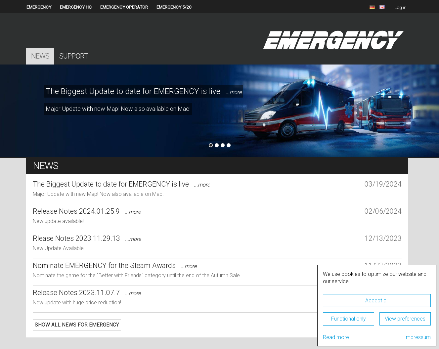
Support (73, 56)
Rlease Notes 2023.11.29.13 (87, 238)
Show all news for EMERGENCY (77, 325)
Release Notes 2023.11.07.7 (87, 292)
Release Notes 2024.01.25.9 (87, 211)
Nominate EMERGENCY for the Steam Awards (115, 265)
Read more (336, 337)
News (40, 56)
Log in (401, 7)
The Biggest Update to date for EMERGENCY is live (143, 91)
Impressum (417, 337)
